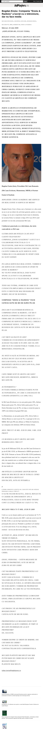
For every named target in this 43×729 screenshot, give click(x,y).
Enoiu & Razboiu (26, 24)
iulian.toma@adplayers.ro (11, 670)
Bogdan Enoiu (31, 21)
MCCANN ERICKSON (7, 21)
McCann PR (5, 24)
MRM (11, 24)
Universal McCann (20, 21)
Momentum (16, 24)
